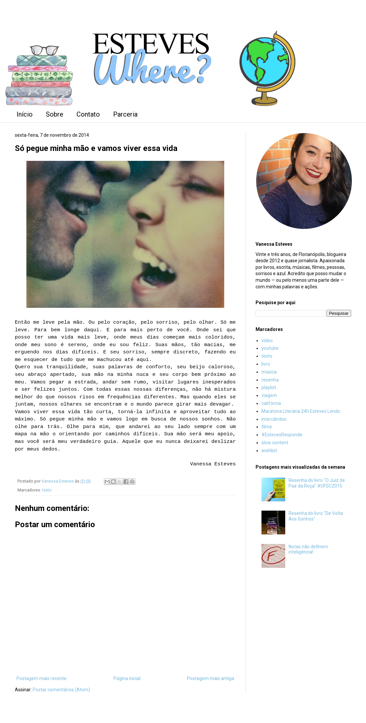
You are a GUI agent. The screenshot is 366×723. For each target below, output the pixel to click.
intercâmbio (274, 419)
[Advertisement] (303, 625)
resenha (270, 379)
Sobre (54, 114)
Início (24, 114)
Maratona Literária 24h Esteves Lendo (300, 411)
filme (266, 426)
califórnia (271, 403)
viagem (269, 395)
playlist (268, 387)
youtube (270, 348)
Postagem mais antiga (210, 678)
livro (265, 364)
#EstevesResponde (281, 434)
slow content (274, 442)
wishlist (269, 450)
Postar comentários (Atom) (61, 689)
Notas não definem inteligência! (308, 549)
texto (47, 490)
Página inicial (126, 678)
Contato (88, 114)
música (269, 372)
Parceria (125, 114)
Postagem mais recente (41, 678)
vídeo (267, 340)
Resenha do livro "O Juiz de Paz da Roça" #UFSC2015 (317, 483)
